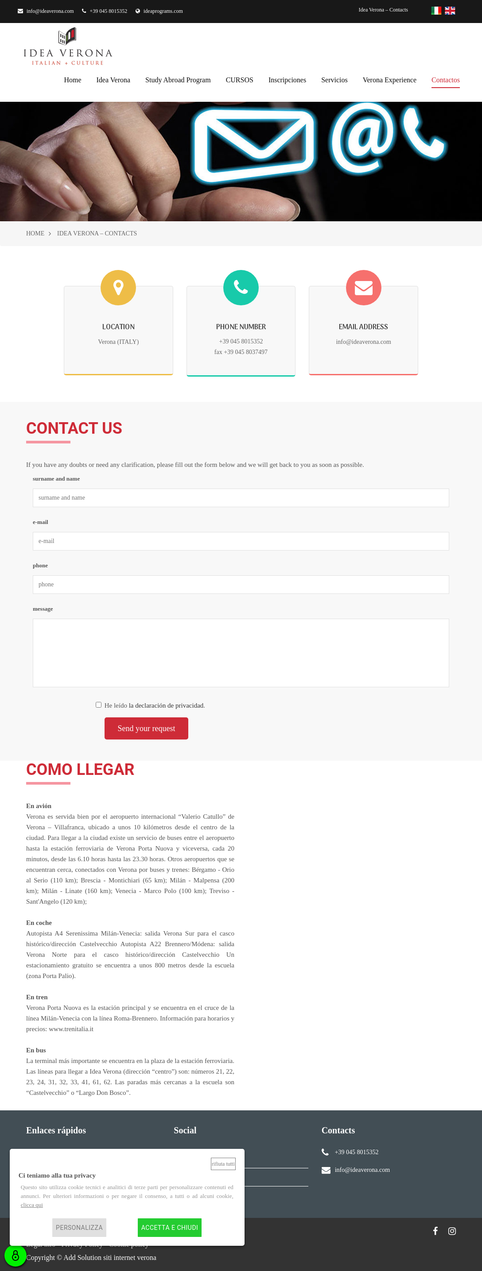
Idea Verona (114, 79)
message (43, 608)
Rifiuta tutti (223, 1164)
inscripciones (287, 79)
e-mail (40, 522)
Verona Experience (389, 79)
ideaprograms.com (159, 11)
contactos (445, 79)
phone (40, 565)
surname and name (56, 478)
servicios (334, 79)
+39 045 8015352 (104, 11)
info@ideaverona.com (46, 11)
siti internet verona (129, 1257)
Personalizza (79, 1227)
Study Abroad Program (178, 79)
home (72, 79)
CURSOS (239, 79)
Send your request (146, 728)
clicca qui (32, 1205)
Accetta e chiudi (170, 1227)
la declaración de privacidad (166, 705)
